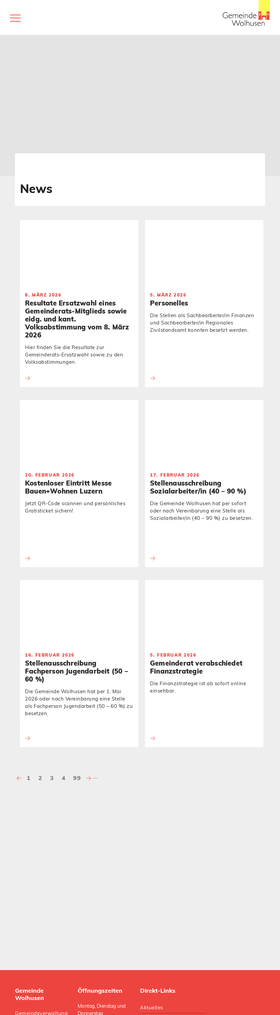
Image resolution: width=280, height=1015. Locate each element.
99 (77, 778)
